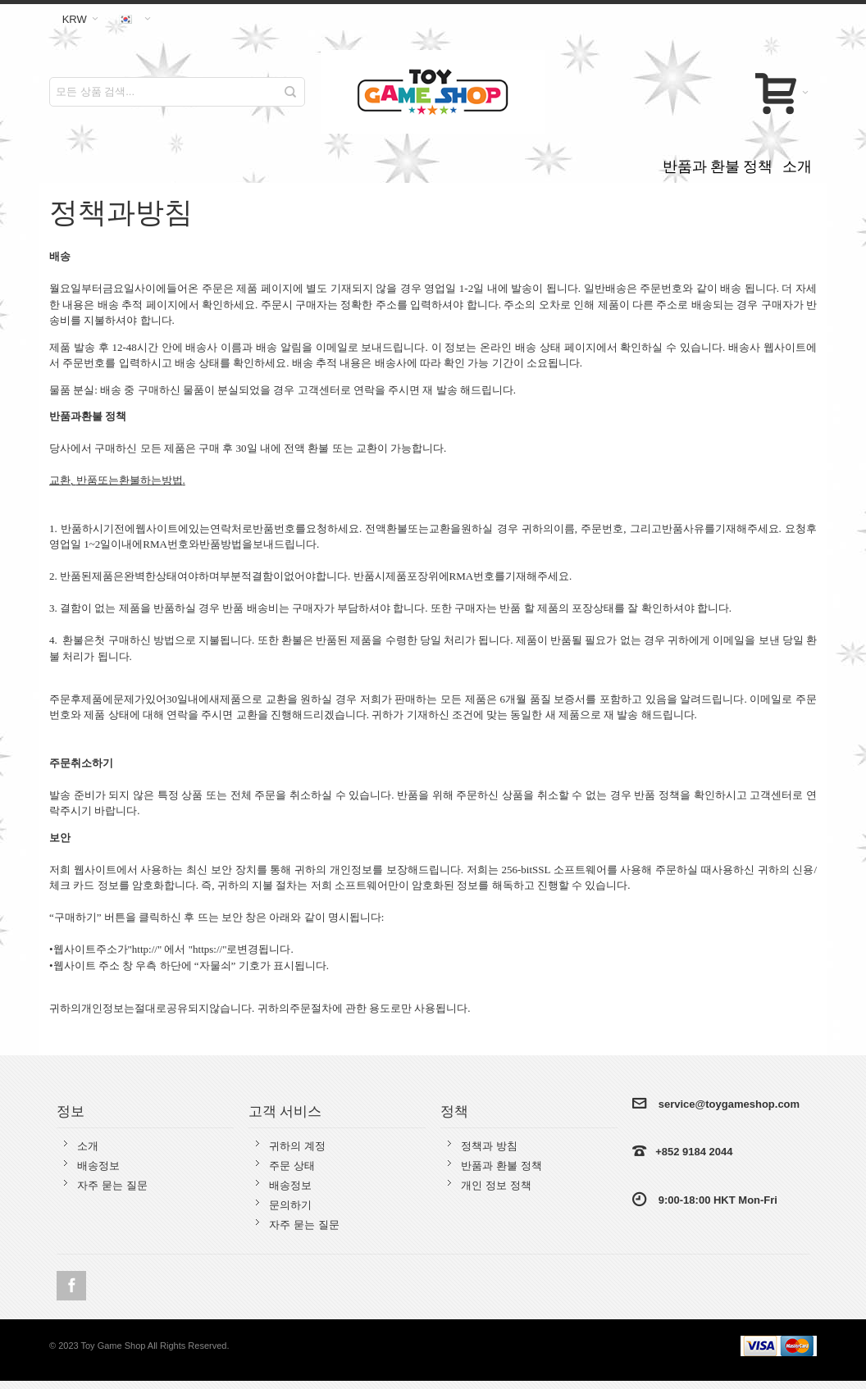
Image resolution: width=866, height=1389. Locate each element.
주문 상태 (292, 1165)
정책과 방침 (489, 1146)
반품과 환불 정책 (501, 1165)
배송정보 (98, 1165)
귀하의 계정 (297, 1146)
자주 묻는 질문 (112, 1185)
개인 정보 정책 (496, 1185)
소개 (87, 1146)
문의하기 (290, 1205)
